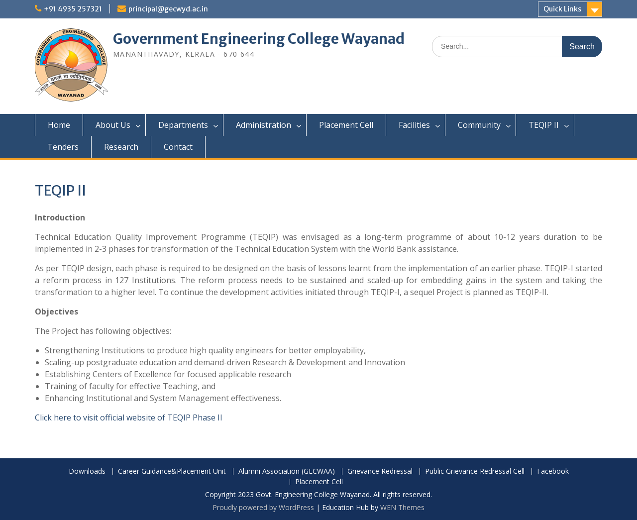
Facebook (553, 471)
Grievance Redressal (380, 471)
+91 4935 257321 (73, 8)
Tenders (63, 146)
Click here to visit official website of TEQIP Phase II (128, 417)
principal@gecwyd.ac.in (168, 8)
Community (479, 124)
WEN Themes (402, 507)
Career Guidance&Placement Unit (172, 471)
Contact (178, 146)
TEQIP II (544, 124)
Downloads (87, 471)
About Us (113, 124)
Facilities (414, 124)
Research (121, 146)
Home (59, 124)
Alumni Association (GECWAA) (286, 471)
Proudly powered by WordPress (263, 507)
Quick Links (562, 8)
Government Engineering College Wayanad (259, 39)
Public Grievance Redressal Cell (475, 471)
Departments (183, 124)
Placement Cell (346, 124)
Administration (263, 124)
